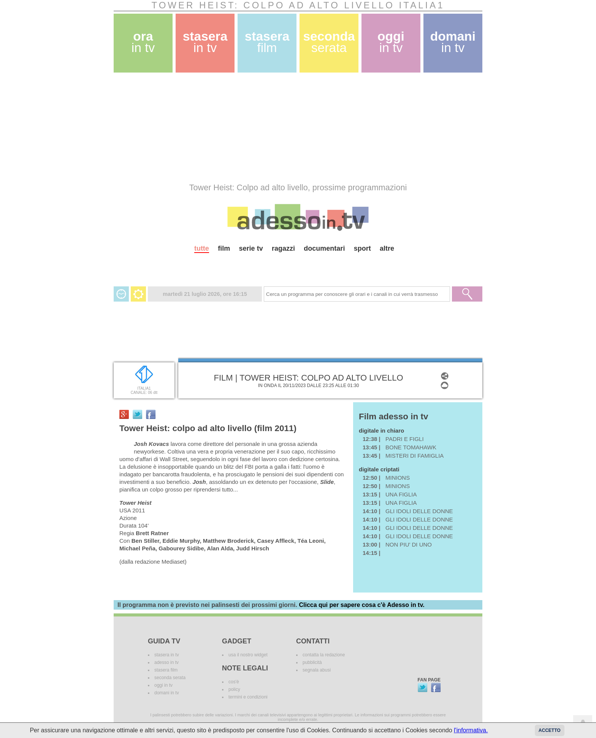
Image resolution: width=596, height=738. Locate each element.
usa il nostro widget (248, 654)
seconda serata (169, 677)
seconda (329, 42)
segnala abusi (317, 670)
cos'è (233, 681)
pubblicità (312, 662)
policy (234, 689)
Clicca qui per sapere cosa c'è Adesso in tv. (361, 605)
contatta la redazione (324, 654)
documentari (324, 248)
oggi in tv (163, 685)
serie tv (251, 248)
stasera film (166, 670)
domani (453, 42)
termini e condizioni (248, 697)
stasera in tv (166, 654)
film (224, 248)
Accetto (550, 730)
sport (362, 248)
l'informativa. (471, 730)
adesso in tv (166, 662)
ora (143, 42)
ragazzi (283, 248)
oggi (390, 42)
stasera (205, 42)
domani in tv (166, 692)
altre (387, 248)
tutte (201, 248)
